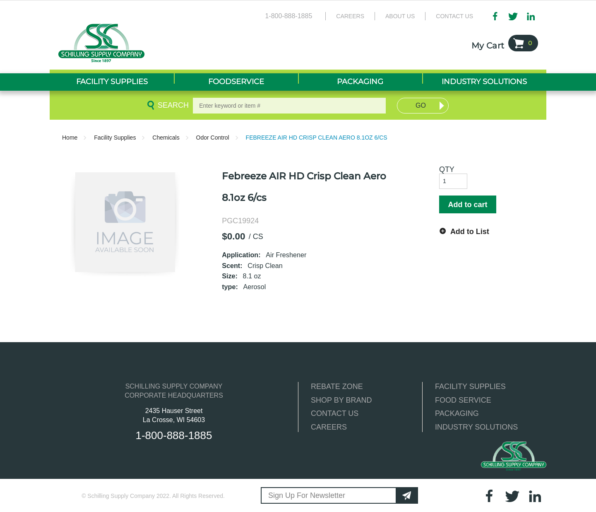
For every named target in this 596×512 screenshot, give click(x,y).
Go (421, 105)
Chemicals (165, 137)
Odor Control (212, 137)
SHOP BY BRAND (341, 400)
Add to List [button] (469, 231)
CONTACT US (334, 413)
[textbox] (289, 106)
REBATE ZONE (337, 386)
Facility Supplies (115, 137)
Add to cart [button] (467, 204)
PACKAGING (457, 413)
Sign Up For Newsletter (306, 495)
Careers (350, 16)
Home (69, 137)
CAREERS (329, 427)
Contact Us (454, 16)
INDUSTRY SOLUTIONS (476, 427)
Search (172, 105)
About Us (400, 16)
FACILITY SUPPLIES (470, 386)
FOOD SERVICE (463, 400)
